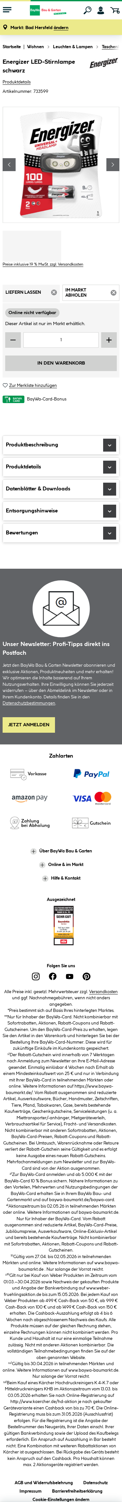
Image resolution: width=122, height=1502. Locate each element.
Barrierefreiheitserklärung (77, 1490)
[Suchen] (87, 10)
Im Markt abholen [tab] (92, 294)
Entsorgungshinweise (61, 511)
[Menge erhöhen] (109, 340)
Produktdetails (17, 82)
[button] (39, 28)
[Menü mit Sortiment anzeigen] (7, 10)
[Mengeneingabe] (61, 340)
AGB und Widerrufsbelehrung (44, 1482)
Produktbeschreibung (61, 445)
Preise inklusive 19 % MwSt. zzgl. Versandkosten (43, 264)
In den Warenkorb (61, 363)
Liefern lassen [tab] (33, 294)
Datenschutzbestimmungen (29, 703)
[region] (61, 165)
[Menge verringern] (13, 340)
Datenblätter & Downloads (61, 489)
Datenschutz (95, 1482)
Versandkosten (103, 992)
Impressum (31, 1490)
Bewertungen (61, 533)
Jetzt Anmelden (28, 725)
